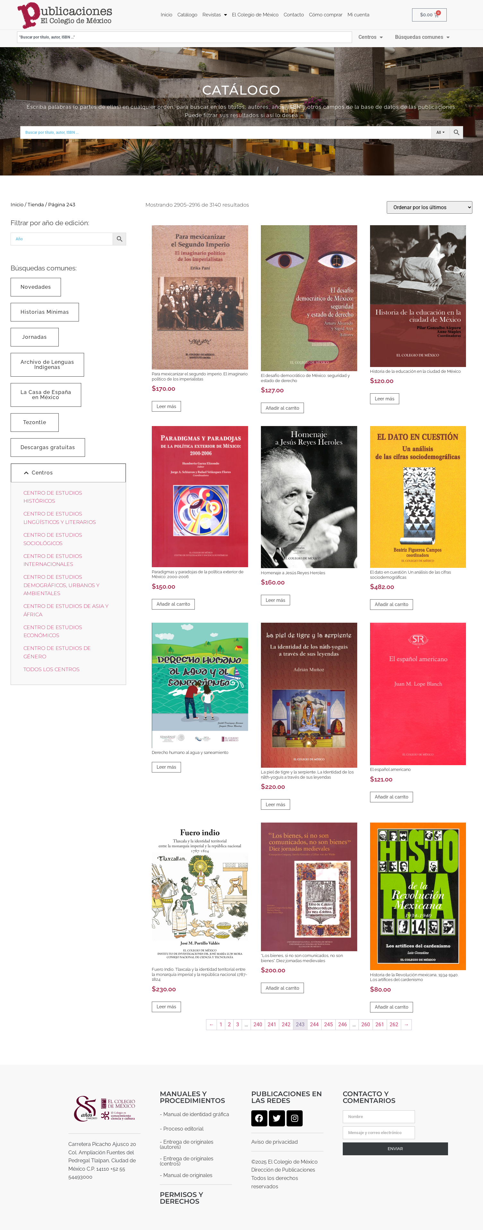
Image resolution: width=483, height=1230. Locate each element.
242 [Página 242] (286, 1024)
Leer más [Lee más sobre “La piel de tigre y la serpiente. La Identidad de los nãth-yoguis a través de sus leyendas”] (275, 804)
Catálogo (187, 15)
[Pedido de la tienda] (429, 207)
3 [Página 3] (237, 1024)
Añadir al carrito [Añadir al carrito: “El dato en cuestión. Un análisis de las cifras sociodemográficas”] (391, 604)
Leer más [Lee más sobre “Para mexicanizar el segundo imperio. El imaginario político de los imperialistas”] (166, 406)
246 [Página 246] (342, 1024)
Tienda (36, 204)
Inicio (166, 15)
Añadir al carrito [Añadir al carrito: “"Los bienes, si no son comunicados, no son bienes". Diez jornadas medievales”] (282, 987)
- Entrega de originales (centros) (186, 1160)
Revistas (215, 15)
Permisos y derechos (181, 1197)
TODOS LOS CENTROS (51, 669)
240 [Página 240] (258, 1024)
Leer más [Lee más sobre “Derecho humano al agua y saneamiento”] (166, 766)
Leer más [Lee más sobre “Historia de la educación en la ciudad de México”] (384, 398)
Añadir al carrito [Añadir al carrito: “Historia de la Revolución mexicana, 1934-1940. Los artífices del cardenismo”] (391, 1006)
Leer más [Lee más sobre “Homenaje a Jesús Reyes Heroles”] (275, 599)
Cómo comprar (325, 15)
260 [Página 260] (365, 1024)
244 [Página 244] (314, 1024)
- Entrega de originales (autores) (186, 1144)
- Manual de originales (186, 1175)
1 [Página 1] (221, 1024)
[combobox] (184, 37)
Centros (370, 37)
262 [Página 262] (394, 1024)
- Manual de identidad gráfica (194, 1114)
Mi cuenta (358, 15)
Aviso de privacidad (274, 1142)
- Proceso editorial (181, 1128)
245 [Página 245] (328, 1024)
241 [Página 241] (272, 1024)
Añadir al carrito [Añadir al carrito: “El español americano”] (391, 796)
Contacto (294, 15)
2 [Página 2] (229, 1024)
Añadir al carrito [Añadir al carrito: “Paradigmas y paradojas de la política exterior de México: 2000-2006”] (173, 603)
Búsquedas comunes (422, 37)
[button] (68, 472)
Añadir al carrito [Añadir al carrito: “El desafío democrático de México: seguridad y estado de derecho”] (282, 407)
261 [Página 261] (379, 1024)
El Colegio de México (255, 15)
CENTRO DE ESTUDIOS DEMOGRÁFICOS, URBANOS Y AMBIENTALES (61, 585)
